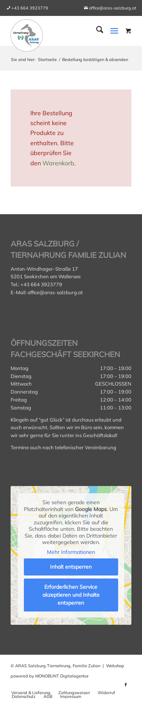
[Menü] (114, 31)
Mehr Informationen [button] (71, 552)
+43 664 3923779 (29, 8)
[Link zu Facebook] (125, 684)
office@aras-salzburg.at (112, 8)
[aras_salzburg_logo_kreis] (27, 34)
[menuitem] (30, 8)
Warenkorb (58, 163)
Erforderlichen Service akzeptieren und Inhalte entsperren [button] (71, 594)
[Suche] (96, 31)
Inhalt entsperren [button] (71, 566)
